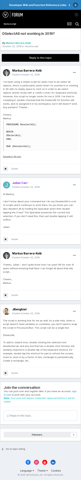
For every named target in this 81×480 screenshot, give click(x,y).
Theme (42, 470)
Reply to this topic (40, 57)
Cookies (56, 470)
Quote (14, 168)
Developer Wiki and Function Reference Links (37, 5)
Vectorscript (31, 46)
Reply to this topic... (20, 415)
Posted (26, 74)
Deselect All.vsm (12, 156)
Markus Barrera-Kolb (18, 42)
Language (27, 470)
